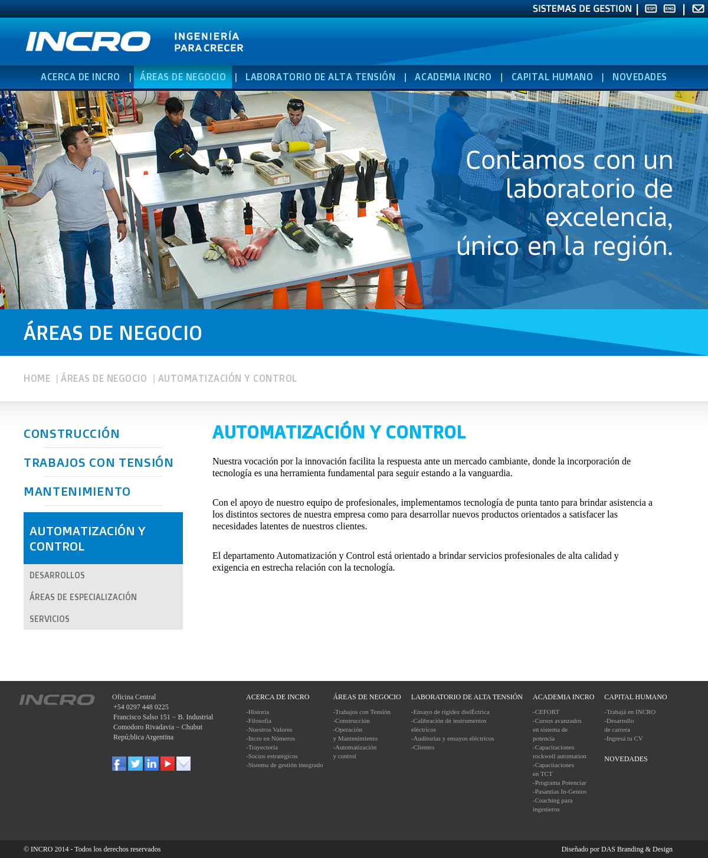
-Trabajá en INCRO (629, 711)
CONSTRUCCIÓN (72, 433)
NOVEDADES (639, 77)
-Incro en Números (270, 738)
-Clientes (423, 747)
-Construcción (351, 720)
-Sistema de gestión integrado (284, 764)
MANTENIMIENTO (77, 491)
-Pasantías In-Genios (559, 791)
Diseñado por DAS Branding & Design (617, 849)
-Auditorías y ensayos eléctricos (452, 738)
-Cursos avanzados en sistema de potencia (557, 729)
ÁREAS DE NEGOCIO (104, 378)
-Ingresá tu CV (623, 738)
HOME (37, 378)
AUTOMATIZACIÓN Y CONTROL (227, 378)
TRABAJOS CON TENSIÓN (99, 462)
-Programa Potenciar (559, 782)
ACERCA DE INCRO (80, 77)
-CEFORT (546, 711)
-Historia (257, 711)
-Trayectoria (262, 747)
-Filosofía (258, 720)
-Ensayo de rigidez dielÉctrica (450, 711)
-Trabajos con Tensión (362, 711)
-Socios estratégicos (272, 755)
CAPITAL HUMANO (552, 77)
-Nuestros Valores (269, 729)
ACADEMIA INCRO (453, 77)
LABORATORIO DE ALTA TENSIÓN (320, 77)
